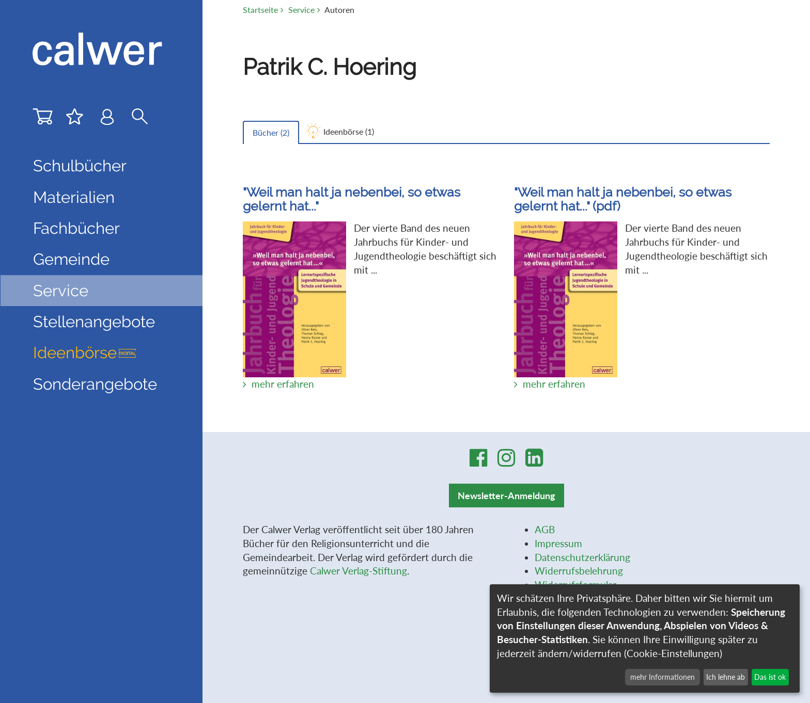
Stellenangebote (94, 321)
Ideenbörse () (348, 131)
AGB (545, 529)
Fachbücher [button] (76, 228)
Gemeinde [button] (71, 259)
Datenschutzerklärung (582, 557)
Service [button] (60, 290)
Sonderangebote (95, 384)
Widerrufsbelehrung (579, 571)
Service (301, 9)
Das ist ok (770, 677)
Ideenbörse (84, 352)
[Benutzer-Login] (107, 119)
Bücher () (271, 132)
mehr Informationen (662, 677)
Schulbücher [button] (80, 165)
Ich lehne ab (725, 677)
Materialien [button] (74, 197)
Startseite (260, 9)
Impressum (558, 543)
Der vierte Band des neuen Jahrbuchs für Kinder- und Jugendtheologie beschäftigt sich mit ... (371, 278)
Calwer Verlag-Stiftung (358, 571)
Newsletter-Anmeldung (506, 495)
